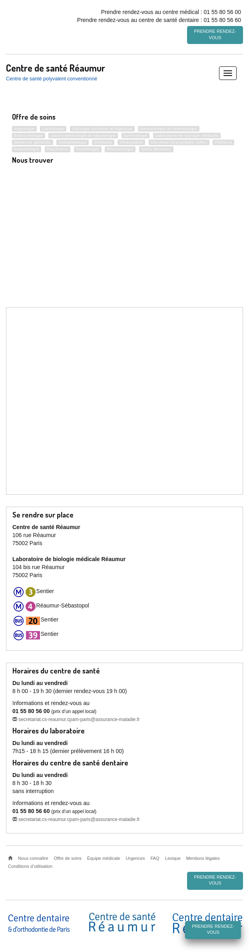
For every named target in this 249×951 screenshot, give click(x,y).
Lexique (173, 857)
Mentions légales (203, 857)
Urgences (135, 857)
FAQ (154, 857)
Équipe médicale (103, 857)
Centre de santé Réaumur (55, 66)
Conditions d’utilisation (30, 865)
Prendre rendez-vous (215, 34)
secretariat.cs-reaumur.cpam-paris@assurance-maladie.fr (76, 718)
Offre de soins (68, 857)
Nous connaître (33, 857)
